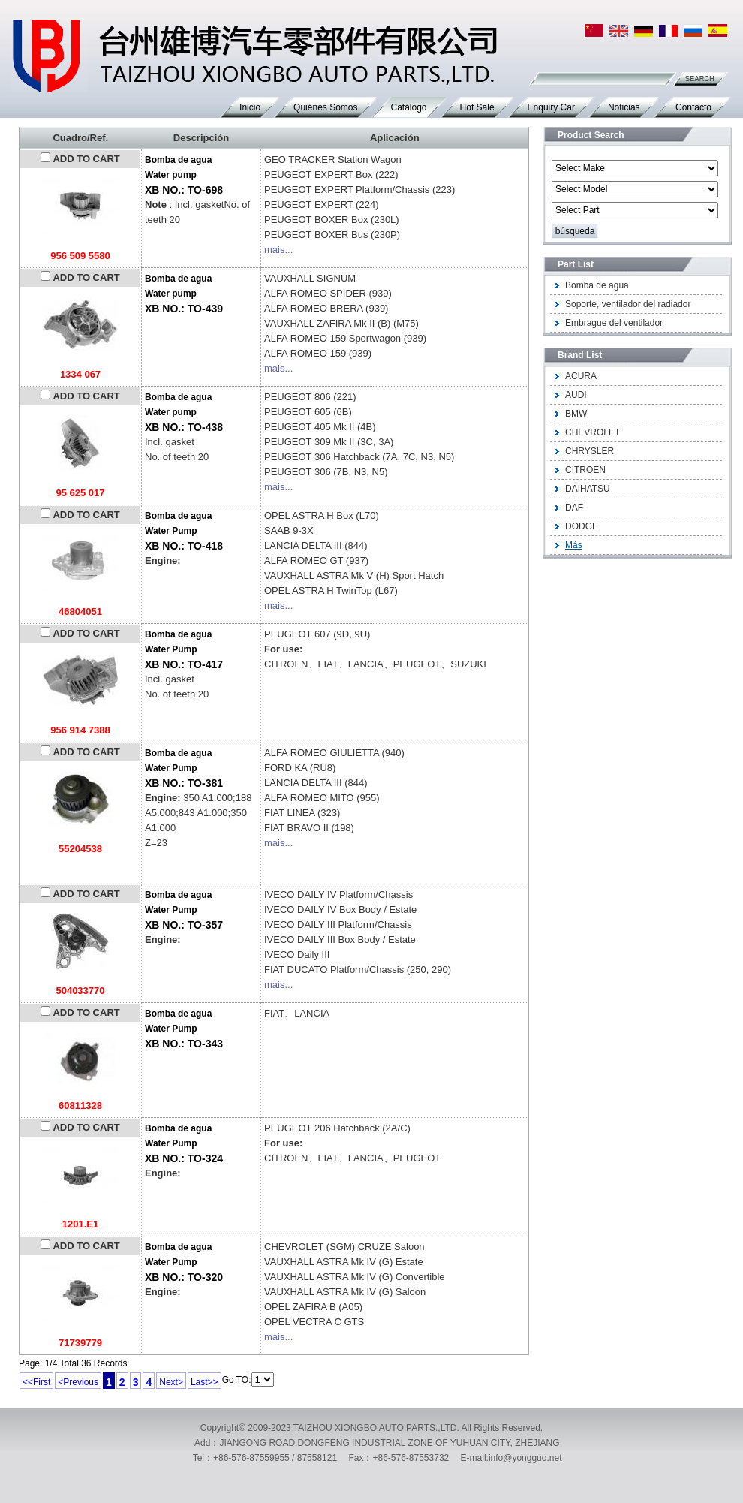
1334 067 (80, 374)
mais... (278, 249)
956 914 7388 (80, 730)
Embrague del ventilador (614, 323)
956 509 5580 (80, 255)
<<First (36, 1382)
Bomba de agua (597, 285)
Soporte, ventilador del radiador (627, 304)
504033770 (80, 990)
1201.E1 (80, 1224)
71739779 (80, 1342)
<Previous (78, 1382)
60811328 (80, 1105)
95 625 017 (80, 492)
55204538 (80, 848)
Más (573, 545)
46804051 (80, 611)
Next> (171, 1382)
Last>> (204, 1382)
